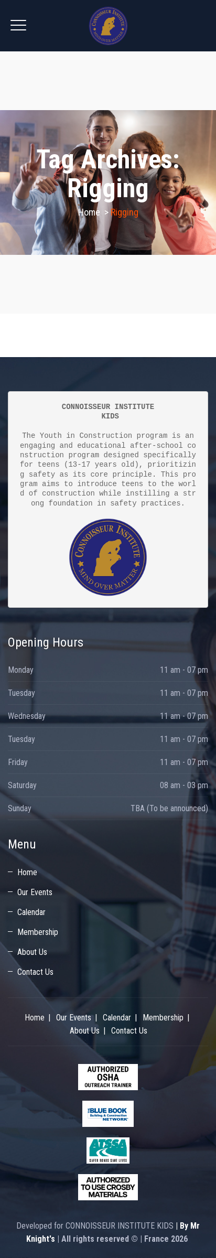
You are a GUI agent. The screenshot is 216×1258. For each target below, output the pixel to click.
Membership (37, 932)
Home (89, 212)
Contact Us (35, 972)
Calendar (31, 912)
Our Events (34, 892)
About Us (32, 952)
